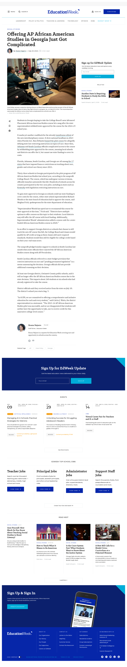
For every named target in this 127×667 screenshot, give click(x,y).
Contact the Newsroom (66, 645)
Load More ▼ (63, 580)
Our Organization (44, 635)
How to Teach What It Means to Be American (47, 547)
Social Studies (13, 29)
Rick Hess (39, 559)
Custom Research (106, 651)
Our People (42, 642)
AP (30, 348)
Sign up (81, 381)
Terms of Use (65, 657)
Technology (73, 21)
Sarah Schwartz (86, 102)
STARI (71, 434)
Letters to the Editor (65, 635)
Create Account (17, 606)
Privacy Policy (78, 657)
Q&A (108, 542)
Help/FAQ (62, 638)
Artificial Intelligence (22, 414)
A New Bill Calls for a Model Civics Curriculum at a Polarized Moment (104, 549)
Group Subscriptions (85, 642)
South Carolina (35, 146)
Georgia (50, 348)
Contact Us (63, 631)
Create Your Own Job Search (63, 505)
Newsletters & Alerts (85, 638)
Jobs (93, 21)
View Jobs (15, 489)
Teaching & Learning (56, 21)
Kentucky (21, 187)
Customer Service (64, 642)
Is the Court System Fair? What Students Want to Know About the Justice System (75, 549)
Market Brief (104, 21)
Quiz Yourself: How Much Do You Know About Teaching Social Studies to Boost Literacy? (17, 533)
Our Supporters (44, 645)
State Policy (39, 348)
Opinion (84, 21)
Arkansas (21, 146)
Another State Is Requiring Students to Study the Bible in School (94, 96)
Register (11, 434)
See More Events (63, 450)
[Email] (52, 381)
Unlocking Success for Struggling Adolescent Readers (61, 419)
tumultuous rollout (63, 135)
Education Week (41, 328)
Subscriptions (83, 635)
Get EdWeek (83, 631)
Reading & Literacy (60, 414)
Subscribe (111, 11)
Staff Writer (32, 328)
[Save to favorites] (9, 126)
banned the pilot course (54, 140)
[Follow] (46, 325)
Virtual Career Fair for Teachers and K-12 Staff (100, 418)
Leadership (21, 21)
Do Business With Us (107, 631)
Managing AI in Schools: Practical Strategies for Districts (22, 419)
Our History (42, 638)
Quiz (19, 525)
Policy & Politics (36, 21)
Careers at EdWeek (45, 648)
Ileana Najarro (21, 51)
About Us (42, 631)
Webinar (35, 414)
